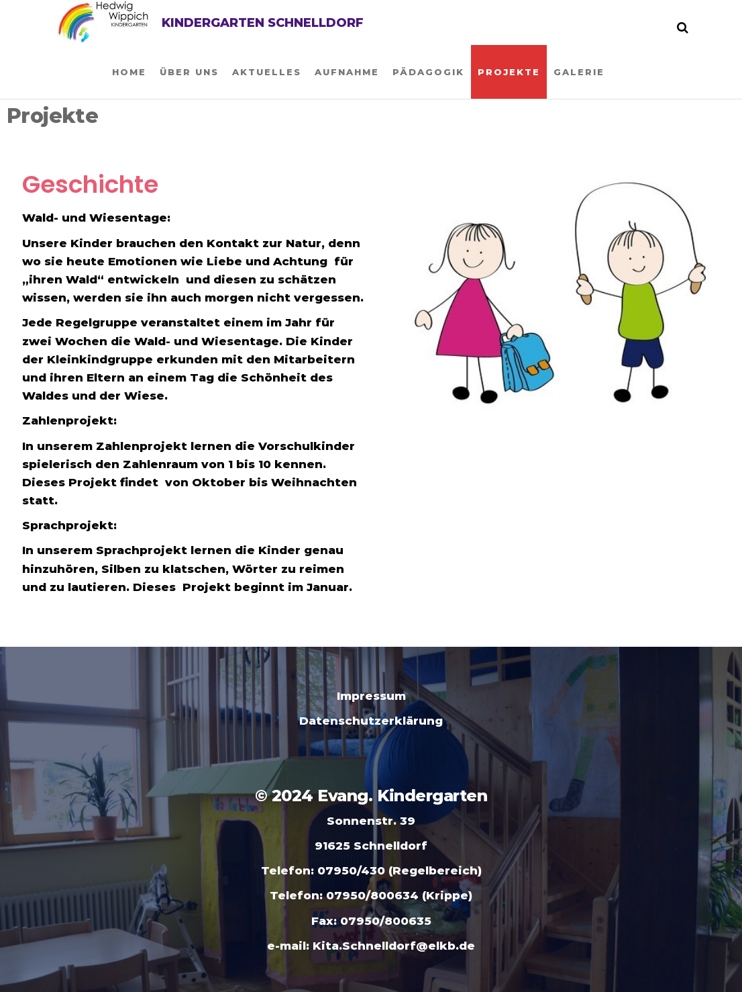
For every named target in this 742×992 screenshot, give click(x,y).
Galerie (578, 71)
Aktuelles (266, 71)
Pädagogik (428, 71)
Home (129, 71)
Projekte (509, 71)
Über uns (189, 71)
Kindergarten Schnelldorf (263, 22)
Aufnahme (347, 71)
